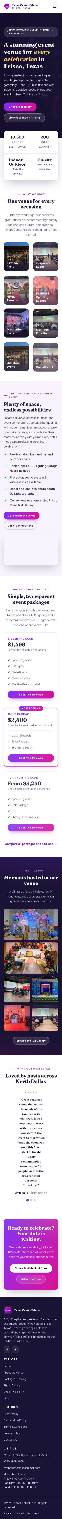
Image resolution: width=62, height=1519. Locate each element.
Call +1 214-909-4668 (20, 529)
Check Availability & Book (31, 1272)
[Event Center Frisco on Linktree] (15, 1349)
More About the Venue (22, 519)
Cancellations (22, 1513)
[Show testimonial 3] (35, 1204)
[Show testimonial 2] (31, 1204)
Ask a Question (31, 1283)
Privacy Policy (12, 1433)
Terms (37, 1513)
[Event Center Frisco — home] (21, 6)
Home (7, 1366)
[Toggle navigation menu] (54, 6)
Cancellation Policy (15, 1420)
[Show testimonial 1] (27, 1204)
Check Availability (20, 106)
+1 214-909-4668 (14, 1461)
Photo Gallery (12, 1385)
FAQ (6, 1398)
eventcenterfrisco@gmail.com (22, 1468)
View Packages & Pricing (24, 117)
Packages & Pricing (15, 1379)
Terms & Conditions (15, 1427)
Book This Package (31, 698)
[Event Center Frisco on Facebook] (7, 1349)
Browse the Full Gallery (31, 1040)
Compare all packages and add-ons (29, 844)
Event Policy (11, 1414)
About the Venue (14, 1372)
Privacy (7, 1513)
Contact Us (10, 1439)
